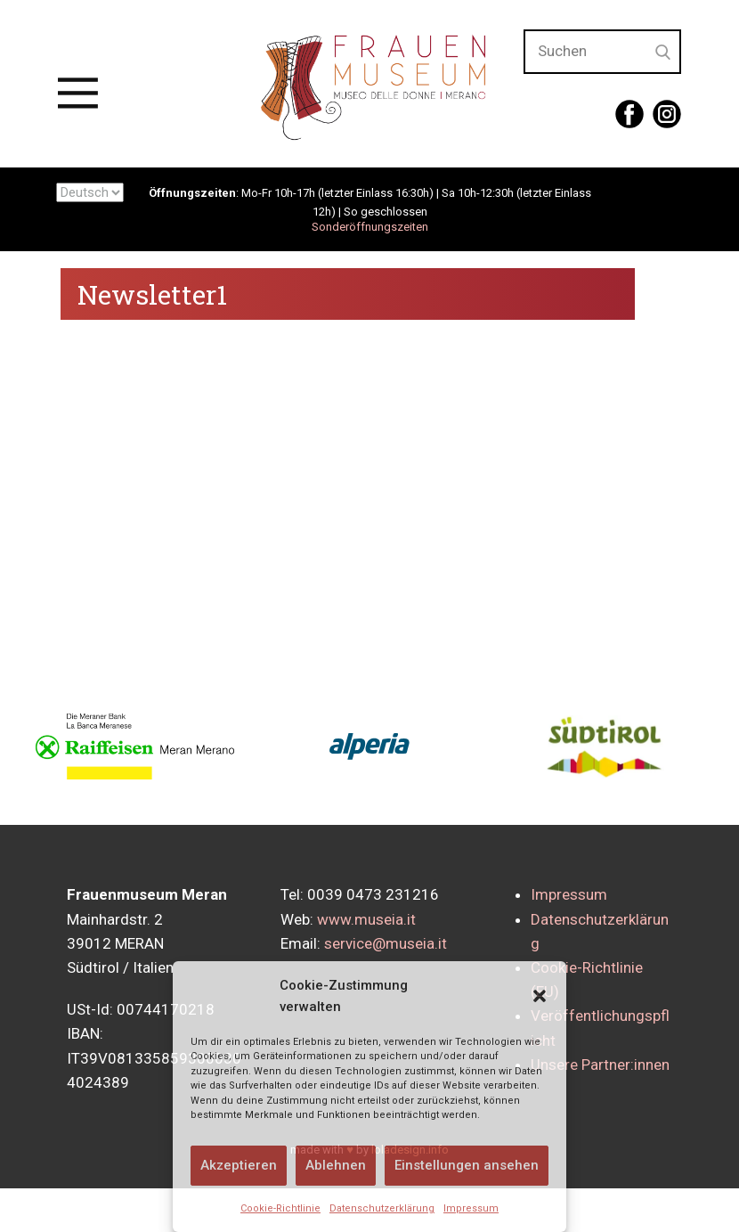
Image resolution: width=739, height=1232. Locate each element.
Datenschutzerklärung (381, 1208)
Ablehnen (335, 1165)
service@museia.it (385, 943)
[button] (539, 996)
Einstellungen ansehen (466, 1165)
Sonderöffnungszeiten (370, 226)
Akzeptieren (238, 1165)
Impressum (471, 1208)
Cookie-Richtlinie (280, 1208)
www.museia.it (366, 919)
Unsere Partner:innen (600, 1064)
